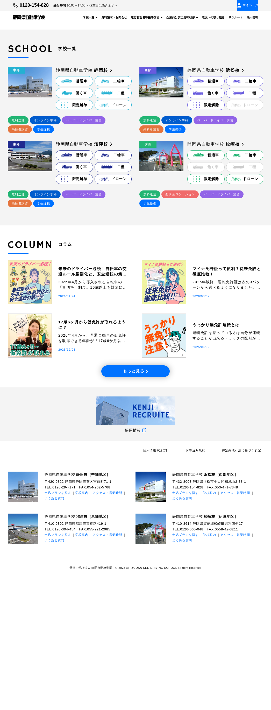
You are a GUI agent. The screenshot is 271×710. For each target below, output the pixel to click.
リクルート (236, 17)
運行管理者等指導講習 (146, 17)
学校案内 (81, 625)
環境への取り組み (213, 17)
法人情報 (252, 17)
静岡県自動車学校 (80, 606)
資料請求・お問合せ (114, 17)
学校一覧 (90, 17)
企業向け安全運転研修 (182, 17)
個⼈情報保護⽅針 (168, 582)
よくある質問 (54, 630)
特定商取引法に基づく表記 (243, 582)
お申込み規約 (202, 582)
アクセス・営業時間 (107, 625)
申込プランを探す (58, 625)
